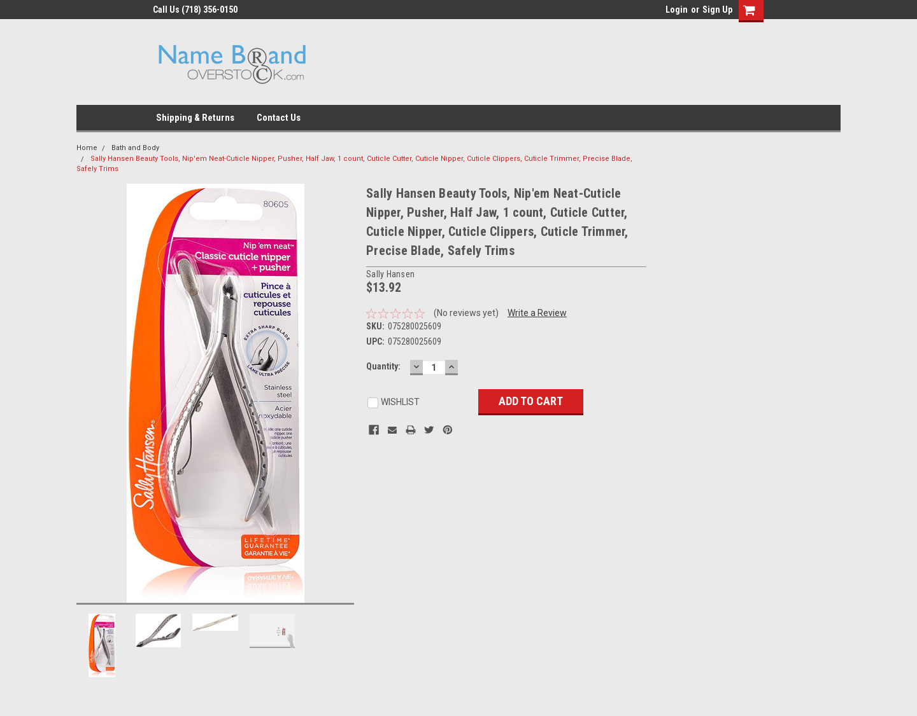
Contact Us (279, 117)
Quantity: (383, 366)
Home (86, 148)
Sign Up (717, 9)
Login (676, 9)
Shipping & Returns (195, 117)
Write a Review (537, 313)
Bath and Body (135, 148)
